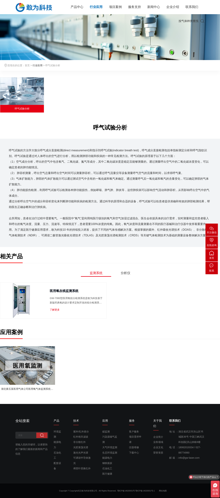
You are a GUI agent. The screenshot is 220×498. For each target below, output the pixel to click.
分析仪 (125, 273)
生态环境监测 (109, 452)
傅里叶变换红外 (82, 468)
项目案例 (115, 7)
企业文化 (158, 447)
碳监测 (106, 431)
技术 (76, 420)
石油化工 (107, 468)
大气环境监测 (109, 447)
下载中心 (134, 452)
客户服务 (134, 431)
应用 (105, 420)
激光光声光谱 (80, 452)
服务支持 (134, 7)
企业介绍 (172, 7)
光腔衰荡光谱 (80, 447)
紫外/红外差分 (81, 431)
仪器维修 (134, 447)
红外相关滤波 (80, 436)
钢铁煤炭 (107, 463)
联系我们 (191, 7)
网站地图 (163, 491)
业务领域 (158, 442)
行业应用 (96, 7)
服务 (132, 420)
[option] (22, 95)
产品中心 (77, 7)
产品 (56, 420)
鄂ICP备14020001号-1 (146, 491)
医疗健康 (107, 473)
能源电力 (107, 457)
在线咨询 (212, 245)
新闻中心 (153, 7)
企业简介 (158, 436)
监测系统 (96, 273)
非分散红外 (79, 442)
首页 (27, 65)
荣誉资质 (158, 452)
